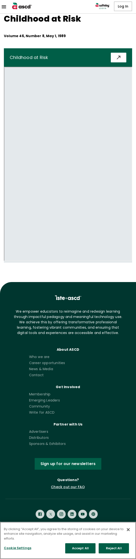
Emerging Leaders (44, 400)
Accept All (80, 548)
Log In (123, 6)
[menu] (4, 7)
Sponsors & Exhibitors (47, 443)
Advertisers (38, 431)
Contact (36, 375)
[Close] (128, 529)
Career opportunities (47, 362)
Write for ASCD (42, 412)
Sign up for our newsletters (68, 464)
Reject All (113, 548)
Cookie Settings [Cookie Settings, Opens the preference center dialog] (17, 548)
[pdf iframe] (68, 164)
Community (39, 406)
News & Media (41, 369)
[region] (68, 540)
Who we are (39, 356)
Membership (40, 394)
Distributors (39, 437)
